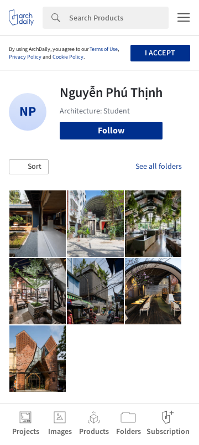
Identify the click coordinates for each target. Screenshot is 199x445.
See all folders (158, 166)
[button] (29, 167)
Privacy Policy (25, 57)
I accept (160, 53)
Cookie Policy (68, 57)
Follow (111, 131)
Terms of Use (104, 49)
